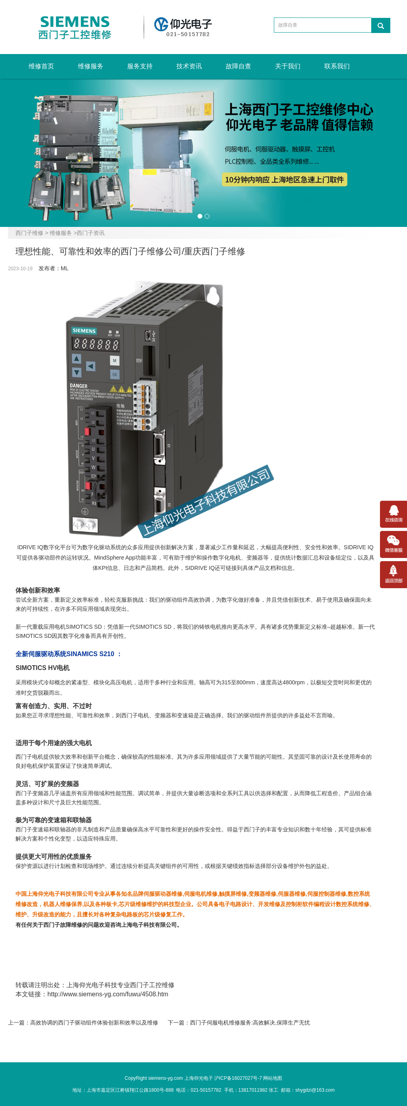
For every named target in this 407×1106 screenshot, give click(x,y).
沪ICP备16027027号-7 (238, 1078)
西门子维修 (29, 233)
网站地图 (272, 1078)
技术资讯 (189, 66)
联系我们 (337, 66)
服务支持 (140, 66)
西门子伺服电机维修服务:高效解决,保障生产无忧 (250, 1022)
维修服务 (90, 66)
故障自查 (238, 66)
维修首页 (41, 66)
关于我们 (287, 66)
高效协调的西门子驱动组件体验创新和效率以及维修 (94, 1022)
